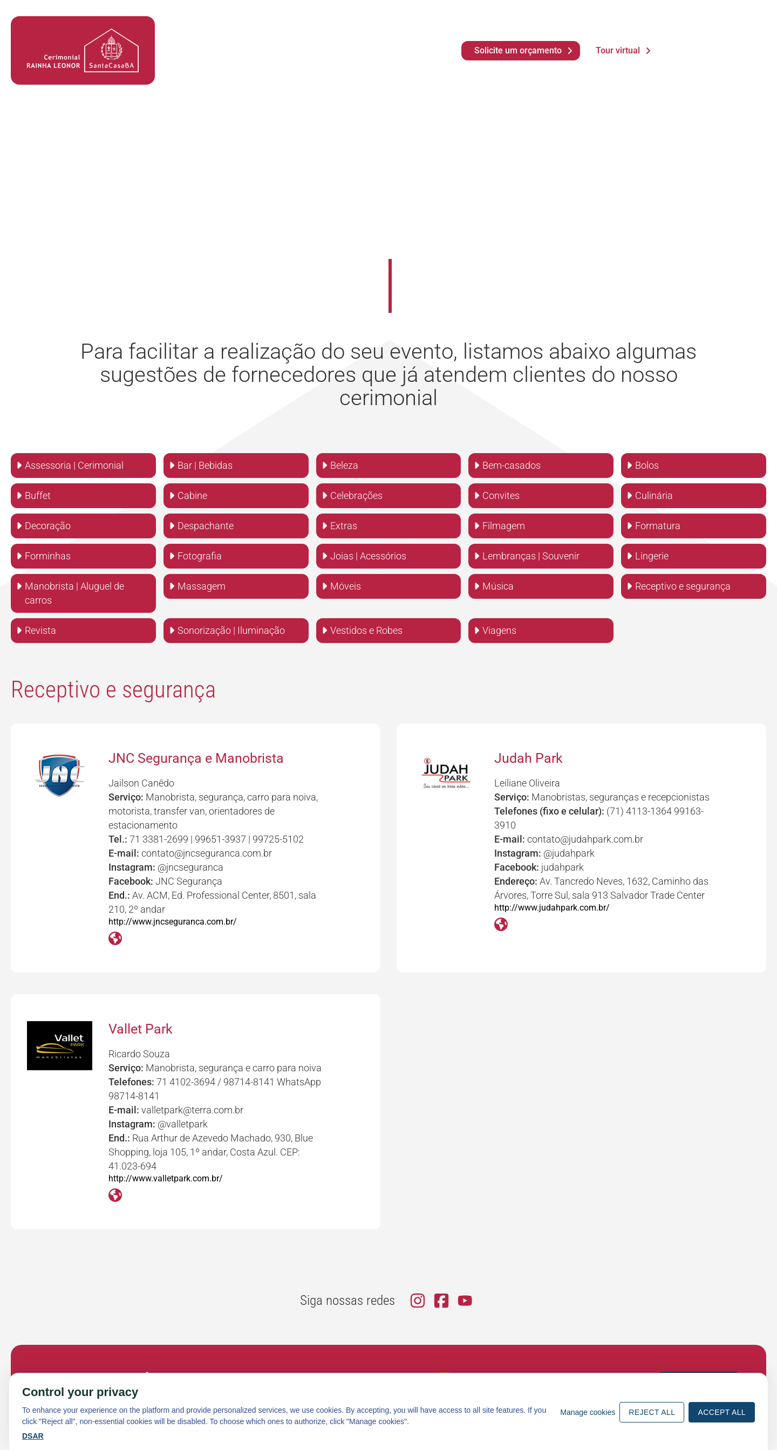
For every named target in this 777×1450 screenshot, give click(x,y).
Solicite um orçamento (518, 50)
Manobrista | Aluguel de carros (74, 593)
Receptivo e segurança (683, 586)
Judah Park (528, 758)
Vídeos (309, 38)
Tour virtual (618, 50)
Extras (343, 525)
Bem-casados (511, 465)
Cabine (192, 495)
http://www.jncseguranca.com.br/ (172, 921)
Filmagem (503, 525)
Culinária (654, 495)
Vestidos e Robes (366, 630)
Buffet (38, 495)
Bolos (647, 465)
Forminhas (48, 556)
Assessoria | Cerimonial (74, 465)
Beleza (344, 465)
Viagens (499, 630)
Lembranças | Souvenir (531, 556)
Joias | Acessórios (368, 556)
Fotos (273, 38)
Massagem (202, 586)
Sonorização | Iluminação (231, 630)
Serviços (340, 60)
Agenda (190, 38)
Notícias (233, 38)
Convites (501, 495)
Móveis (345, 586)
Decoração (48, 525)
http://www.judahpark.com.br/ (552, 907)
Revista (40, 630)
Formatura (657, 525)
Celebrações (356, 495)
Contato (399, 60)
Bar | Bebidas (205, 465)
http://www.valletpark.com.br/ (165, 1178)
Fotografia (200, 556)
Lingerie (652, 556)
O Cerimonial (211, 60)
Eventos (281, 60)
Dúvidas (350, 38)
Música (498, 586)
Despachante (206, 525)
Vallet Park (140, 1029)
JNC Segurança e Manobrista (196, 758)
